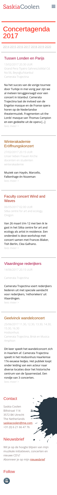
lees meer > (11, 126)
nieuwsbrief (37, 459)
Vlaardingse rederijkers (22, 263)
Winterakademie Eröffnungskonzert (19, 143)
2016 (20, 47)
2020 (48, 47)
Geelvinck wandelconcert (24, 318)
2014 (6, 47)
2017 (27, 47)
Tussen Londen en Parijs (24, 58)
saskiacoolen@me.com (18, 423)
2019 (41, 47)
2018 (34, 47)
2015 (13, 47)
